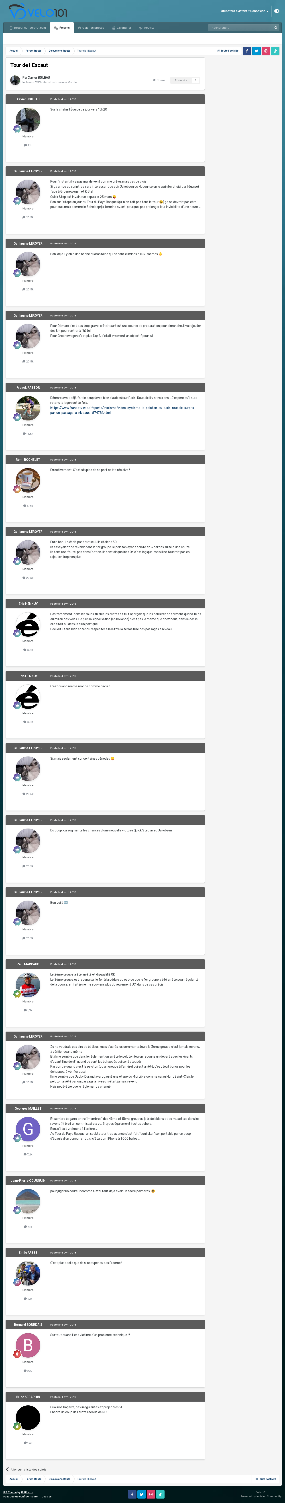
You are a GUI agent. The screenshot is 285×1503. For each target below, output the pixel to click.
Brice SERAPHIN (28, 1397)
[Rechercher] (230, 27)
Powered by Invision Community (261, 1496)
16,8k (28, 433)
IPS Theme (10, 1492)
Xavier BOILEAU (39, 78)
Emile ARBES (28, 1252)
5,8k (28, 505)
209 (28, 1370)
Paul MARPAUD (28, 964)
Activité (149, 27)
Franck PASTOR (28, 387)
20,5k (28, 217)
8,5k (28, 650)
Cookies (47, 1496)
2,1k (28, 1298)
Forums (64, 27)
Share (159, 80)
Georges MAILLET (28, 1108)
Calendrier (123, 27)
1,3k (28, 1010)
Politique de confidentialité (20, 1496)
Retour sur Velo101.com (30, 27)
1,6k (28, 1443)
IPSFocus (27, 1492)
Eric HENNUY (28, 604)
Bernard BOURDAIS (28, 1324)
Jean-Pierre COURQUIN (28, 1180)
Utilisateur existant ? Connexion (245, 11)
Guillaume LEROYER (28, 171)
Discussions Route (64, 82)
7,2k (28, 1154)
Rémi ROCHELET (28, 459)
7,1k (28, 145)
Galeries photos (93, 27)
